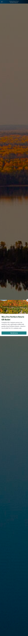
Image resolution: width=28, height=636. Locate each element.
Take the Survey (14, 333)
